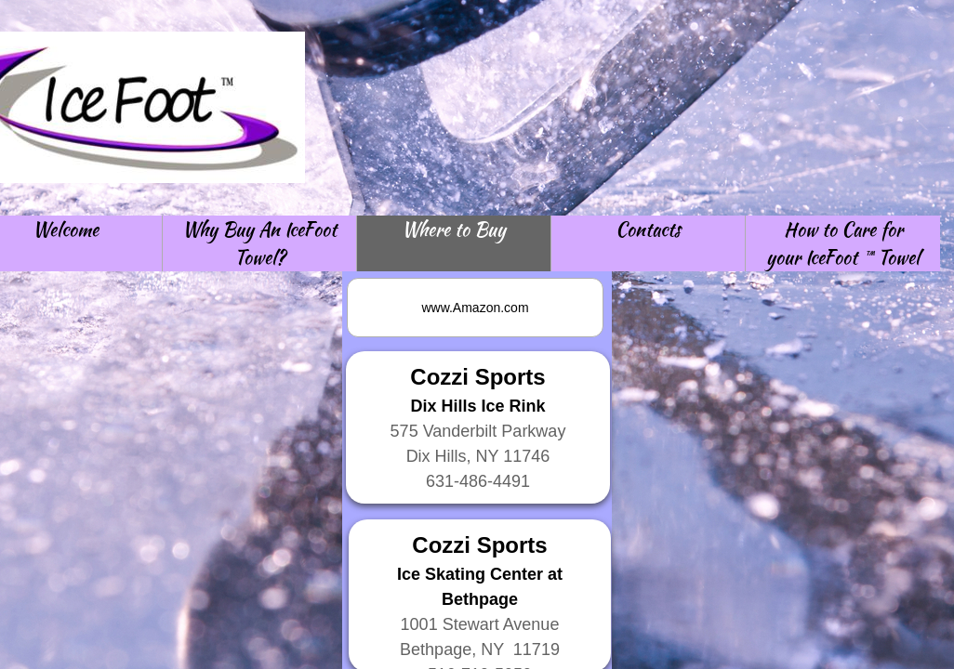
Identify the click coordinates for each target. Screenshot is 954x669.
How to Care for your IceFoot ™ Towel (843, 243)
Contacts (648, 229)
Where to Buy (454, 229)
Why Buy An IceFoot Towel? (259, 243)
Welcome (66, 229)
